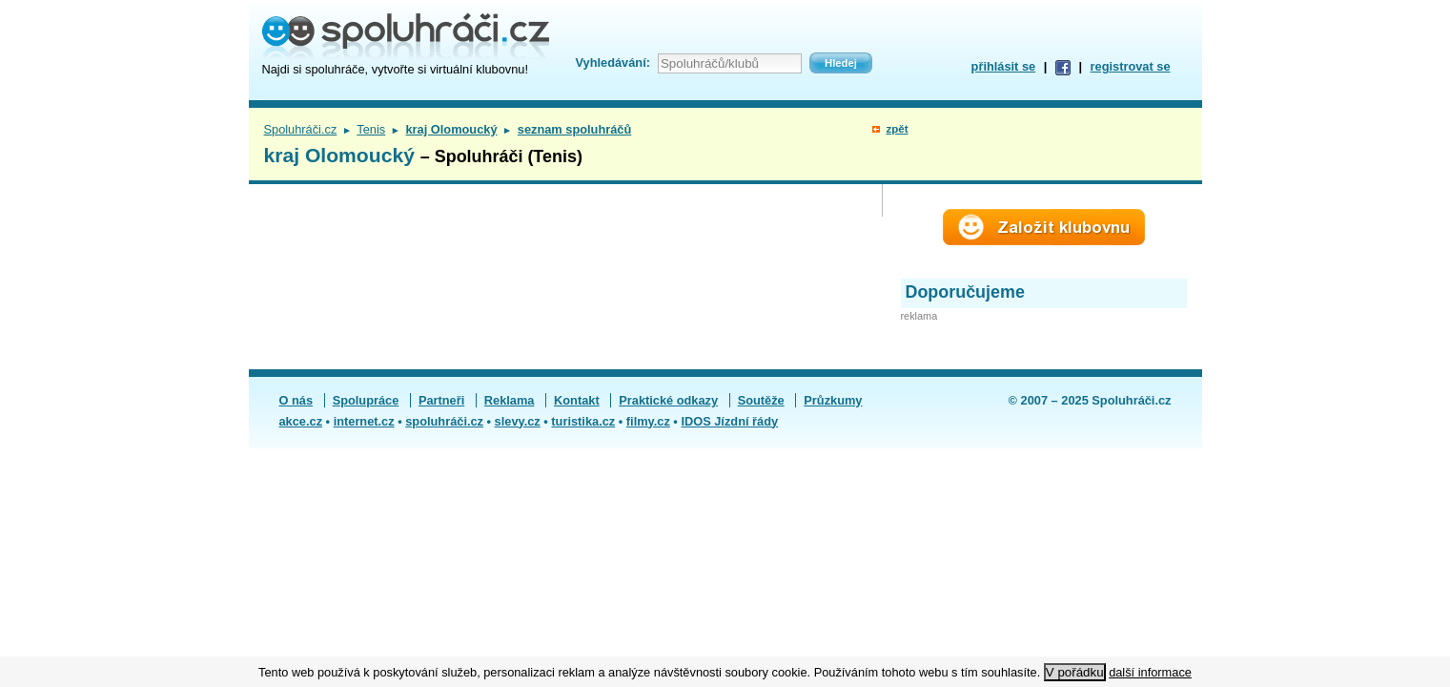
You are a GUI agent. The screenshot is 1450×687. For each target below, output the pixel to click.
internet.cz (364, 421)
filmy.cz (648, 421)
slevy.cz (518, 421)
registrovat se (1131, 66)
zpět (897, 129)
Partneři (441, 400)
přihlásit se (1003, 66)
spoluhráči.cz (444, 421)
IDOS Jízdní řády (729, 421)
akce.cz (301, 421)
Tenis (371, 129)
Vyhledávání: (613, 62)
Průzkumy (833, 400)
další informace (1150, 672)
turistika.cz (583, 421)
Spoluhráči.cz (300, 129)
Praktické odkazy (668, 400)
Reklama (509, 400)
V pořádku (1075, 672)
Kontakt (577, 400)
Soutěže (761, 400)
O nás (296, 400)
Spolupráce (366, 400)
